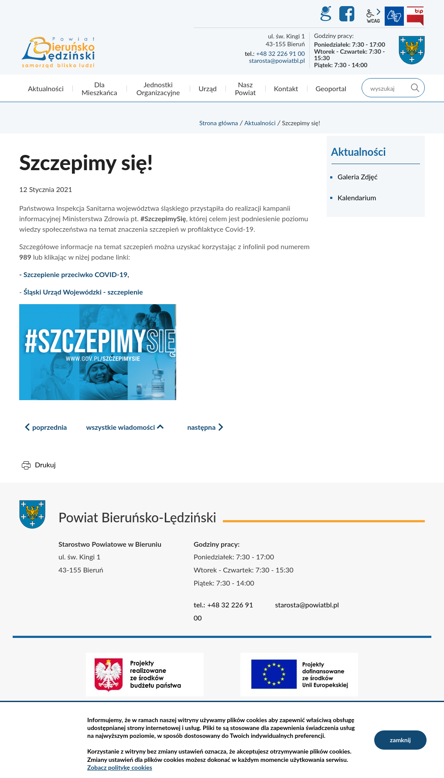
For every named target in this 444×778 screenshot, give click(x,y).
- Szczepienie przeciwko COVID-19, (74, 274)
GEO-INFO (325, 14)
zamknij (400, 740)
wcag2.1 (373, 16)
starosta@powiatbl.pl (277, 60)
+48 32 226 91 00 (280, 53)
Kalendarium (357, 197)
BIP (415, 16)
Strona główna (218, 123)
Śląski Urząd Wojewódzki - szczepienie (83, 292)
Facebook (348, 14)
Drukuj (45, 464)
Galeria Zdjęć (358, 176)
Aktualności (260, 123)
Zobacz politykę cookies (119, 767)
